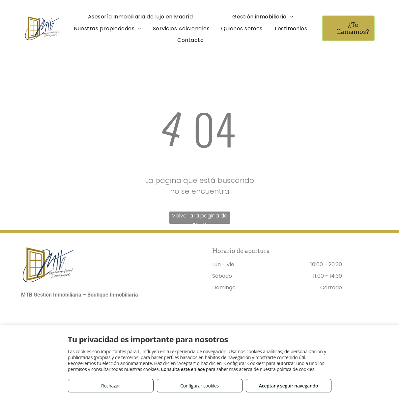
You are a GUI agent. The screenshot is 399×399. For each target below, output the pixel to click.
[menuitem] (140, 16)
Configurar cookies (199, 386)
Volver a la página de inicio (199, 218)
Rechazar (110, 386)
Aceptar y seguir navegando (288, 386)
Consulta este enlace (183, 369)
